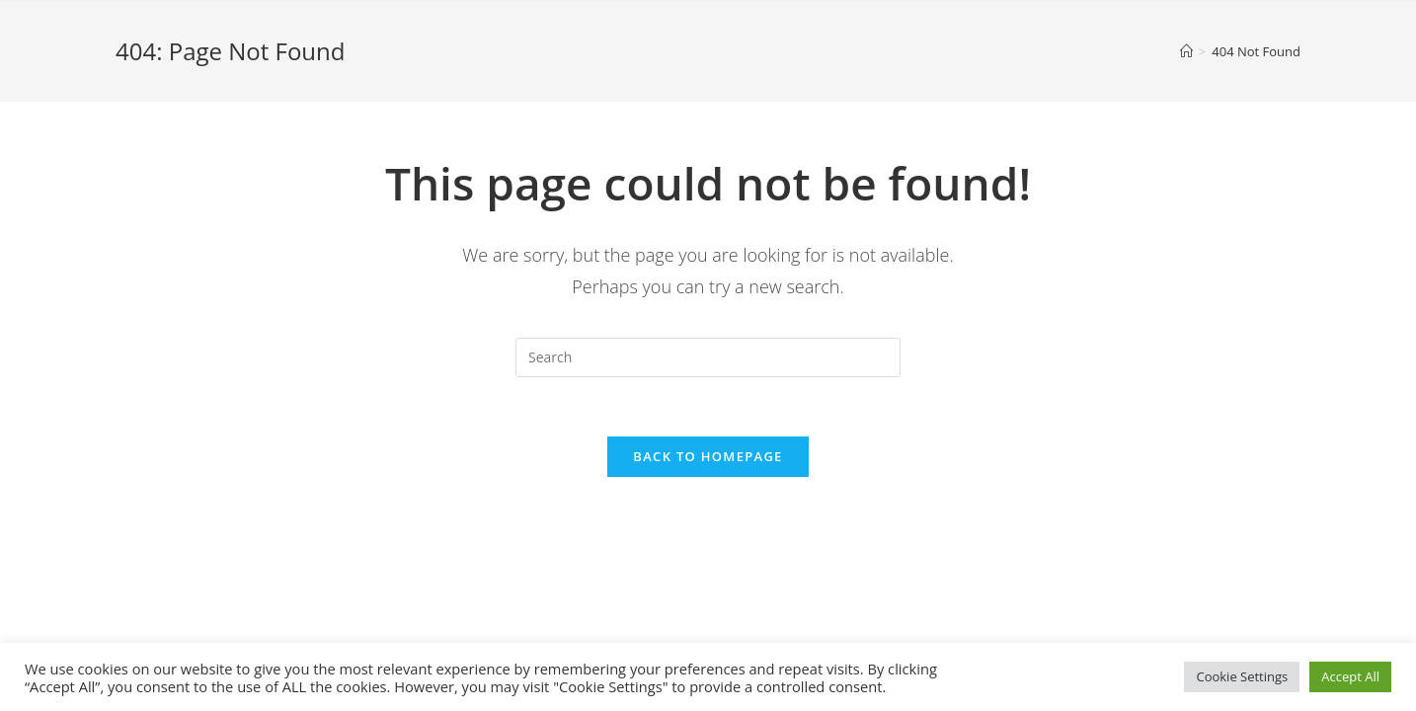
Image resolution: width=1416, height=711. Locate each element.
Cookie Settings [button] (1242, 676)
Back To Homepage (707, 456)
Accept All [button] (1350, 676)
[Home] (1186, 51)
